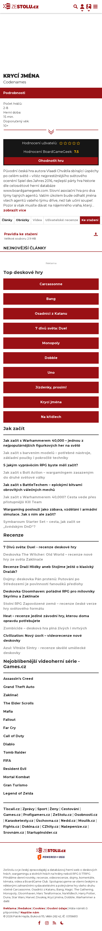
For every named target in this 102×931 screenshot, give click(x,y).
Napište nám (30, 912)
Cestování (70, 809)
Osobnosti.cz (85, 815)
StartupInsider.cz (42, 832)
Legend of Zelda (18, 793)
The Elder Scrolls (18, 703)
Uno (51, 373)
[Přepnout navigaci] (82, 6)
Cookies (39, 908)
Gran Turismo (15, 785)
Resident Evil (14, 769)
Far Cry (9, 728)
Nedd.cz (68, 821)
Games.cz (12, 815)
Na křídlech (51, 417)
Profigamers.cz (36, 815)
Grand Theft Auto (18, 687)
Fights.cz (11, 827)
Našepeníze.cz (74, 827)
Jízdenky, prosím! (51, 387)
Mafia (8, 711)
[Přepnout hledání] (75, 6)
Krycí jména (51, 402)
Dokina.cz (30, 827)
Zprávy (28, 809)
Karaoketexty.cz (19, 821)
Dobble (51, 358)
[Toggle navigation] (95, 6)
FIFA (7, 761)
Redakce (24, 908)
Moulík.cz (86, 821)
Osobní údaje (57, 908)
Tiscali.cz (11, 809)
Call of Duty (13, 736)
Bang (51, 299)
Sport (42, 809)
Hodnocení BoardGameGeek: (51, 151)
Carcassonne (51, 284)
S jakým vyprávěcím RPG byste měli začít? (40, 465)
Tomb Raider (14, 752)
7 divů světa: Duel (51, 328)
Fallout (9, 720)
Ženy (54, 809)
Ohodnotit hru (51, 161)
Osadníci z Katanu (51, 314)
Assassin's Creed (18, 679)
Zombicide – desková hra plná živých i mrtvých (45, 628)
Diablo (9, 744)
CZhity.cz (50, 827)
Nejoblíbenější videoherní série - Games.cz (41, 664)
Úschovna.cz (47, 821)
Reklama (9, 908)
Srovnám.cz (13, 832)
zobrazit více (14, 210)
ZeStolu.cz (62, 815)
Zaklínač (10, 695)
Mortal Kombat (16, 777)
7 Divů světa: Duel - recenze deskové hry (39, 547)
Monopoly (51, 343)
